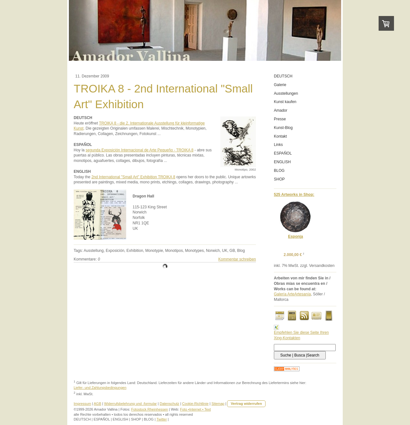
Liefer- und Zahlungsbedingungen (100, 387)
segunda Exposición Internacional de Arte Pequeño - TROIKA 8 (139, 150)
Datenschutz (169, 403)
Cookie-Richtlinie (195, 403)
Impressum (82, 403)
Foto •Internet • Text (195, 409)
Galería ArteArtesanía (292, 294)
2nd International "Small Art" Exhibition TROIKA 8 (133, 177)
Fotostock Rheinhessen (149, 409)
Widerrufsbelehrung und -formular (130, 403)
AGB (97, 403)
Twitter (161, 419)
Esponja (295, 236)
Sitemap (217, 403)
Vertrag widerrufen (246, 403)
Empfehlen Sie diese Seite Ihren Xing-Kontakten (301, 332)
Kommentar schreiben (237, 259)
